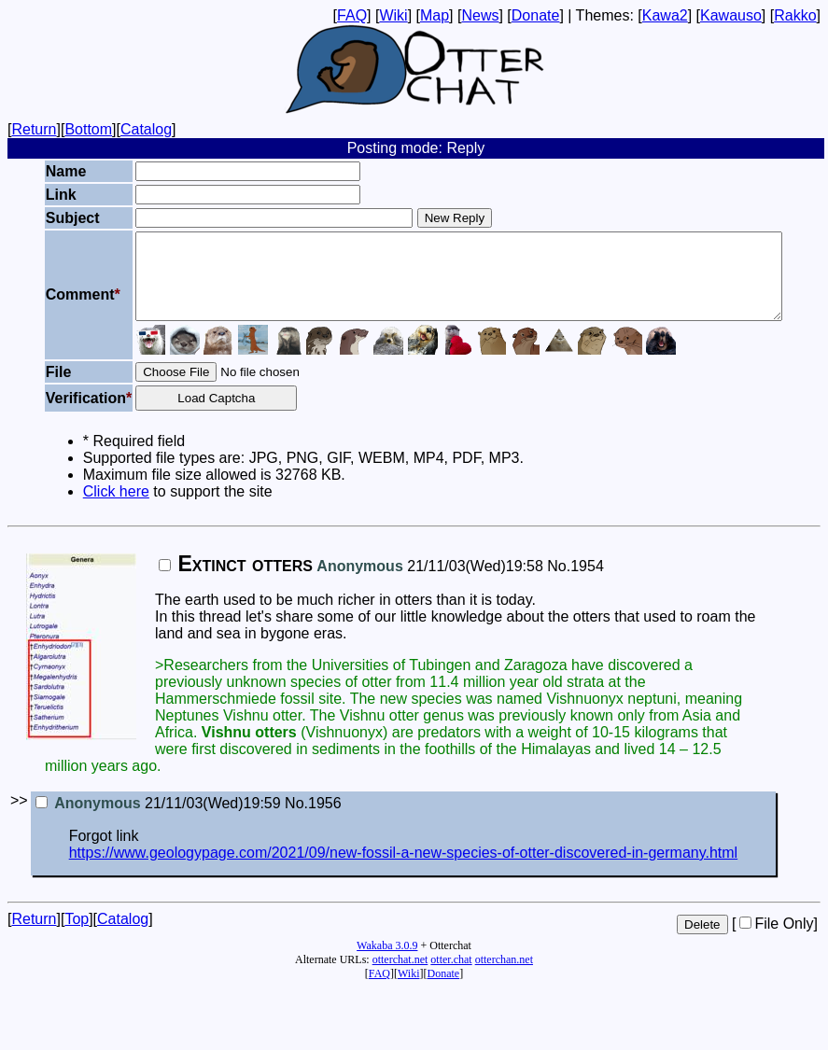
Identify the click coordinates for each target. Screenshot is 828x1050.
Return (33, 129)
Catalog (146, 129)
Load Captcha (191, 415)
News (479, 15)
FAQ (352, 15)
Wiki (393, 15)
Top (76, 936)
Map (434, 15)
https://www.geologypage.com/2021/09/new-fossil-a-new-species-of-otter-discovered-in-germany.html (403, 869)
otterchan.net (504, 976)
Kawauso (731, 15)
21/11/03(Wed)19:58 (351, 583)
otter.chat (450, 976)
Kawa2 (665, 15)
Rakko (795, 15)
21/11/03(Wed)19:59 (158, 820)
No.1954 (575, 583)
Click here (81, 508)
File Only (776, 940)
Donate (536, 15)
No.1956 (313, 820)
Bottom (88, 129)
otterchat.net (400, 976)
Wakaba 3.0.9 (387, 962)
